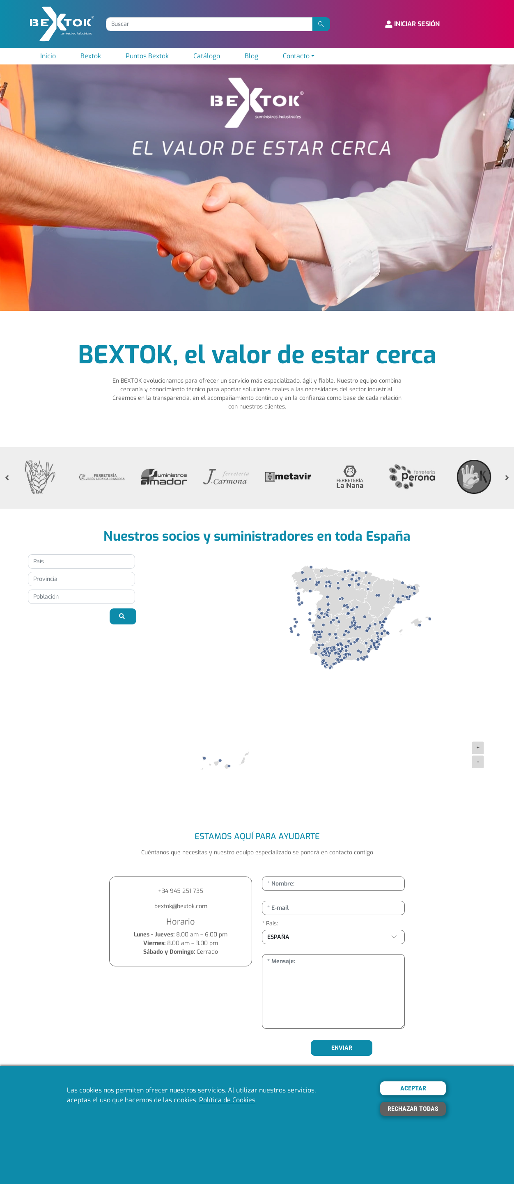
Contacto (296, 56)
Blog (251, 56)
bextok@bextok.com (180, 906)
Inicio (48, 56)
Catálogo (206, 56)
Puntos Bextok (147, 56)
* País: (270, 923)
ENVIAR (341, 1048)
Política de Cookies (227, 1100)
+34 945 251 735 (180, 891)
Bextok (90, 56)
